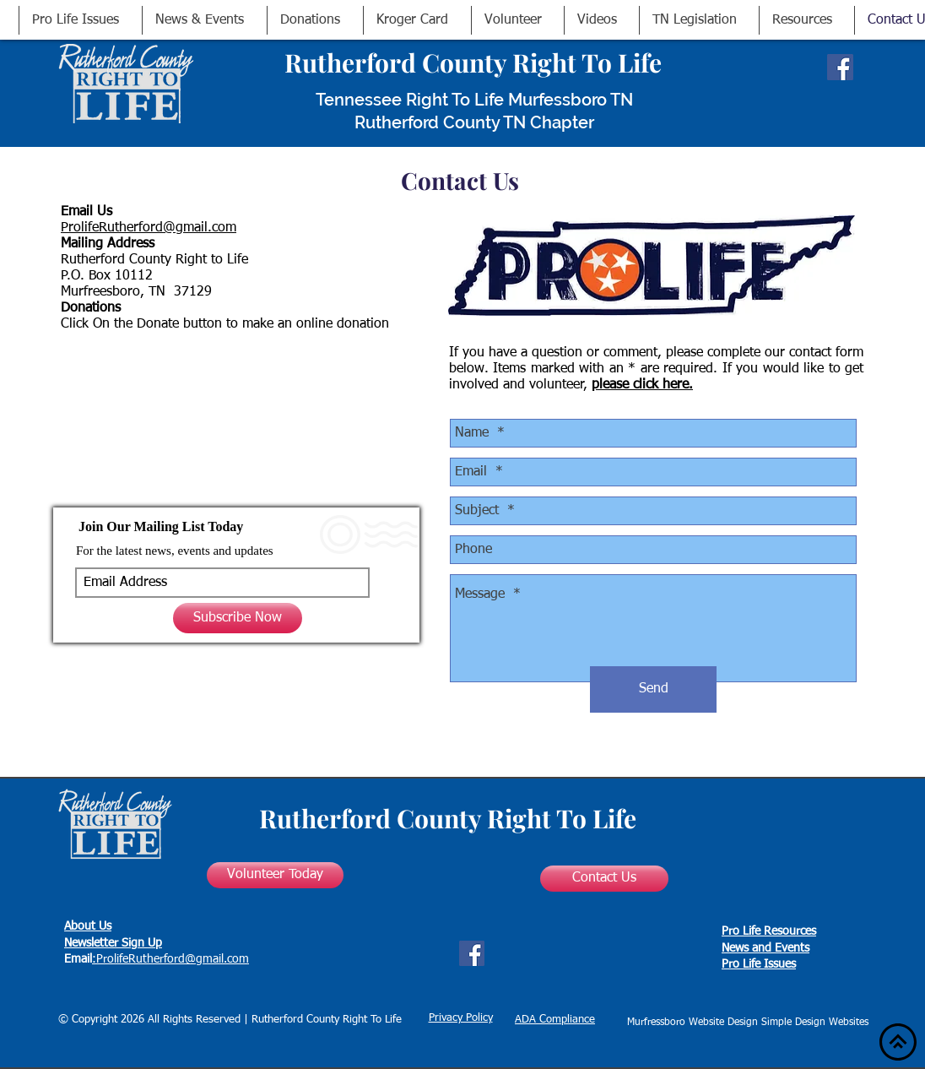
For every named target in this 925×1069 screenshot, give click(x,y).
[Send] (653, 689)
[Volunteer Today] (275, 875)
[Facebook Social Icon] (840, 67)
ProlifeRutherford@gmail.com (148, 228)
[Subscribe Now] (237, 618)
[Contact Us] (604, 879)
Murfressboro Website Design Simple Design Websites (747, 1022)
